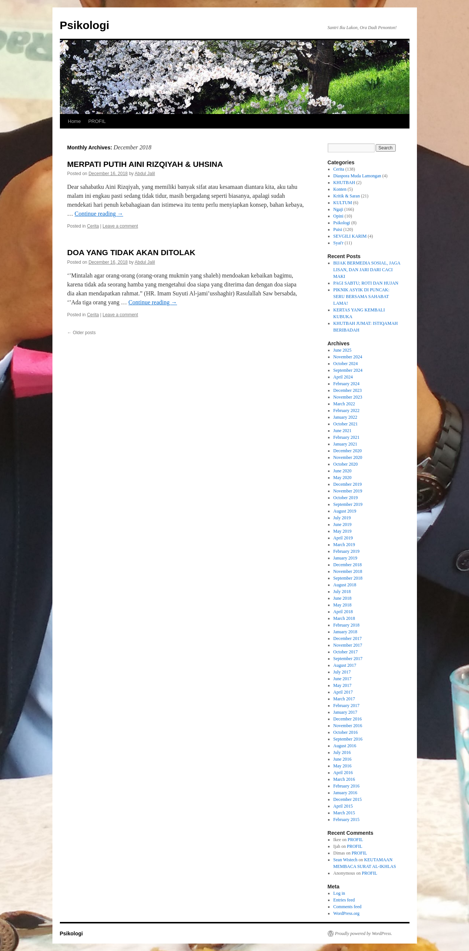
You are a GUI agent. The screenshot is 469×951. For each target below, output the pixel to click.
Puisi (337, 229)
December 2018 (347, 564)
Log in (339, 893)
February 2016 (346, 786)
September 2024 (347, 370)
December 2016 (347, 719)
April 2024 (343, 377)
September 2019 (347, 504)
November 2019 (347, 491)
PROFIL (97, 121)
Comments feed (347, 906)
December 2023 (347, 390)
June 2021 (342, 430)
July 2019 (342, 517)
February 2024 (346, 383)
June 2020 (342, 470)
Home (74, 121)
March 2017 (344, 698)
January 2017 (345, 712)
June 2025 (342, 350)
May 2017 (342, 685)
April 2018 (343, 611)
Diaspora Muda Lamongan (357, 175)
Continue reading (99, 213)
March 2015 (344, 812)
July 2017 (342, 672)
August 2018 (344, 584)
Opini (338, 216)
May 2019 (342, 531)
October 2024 (345, 363)
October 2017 (345, 651)
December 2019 (347, 484)
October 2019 (345, 497)
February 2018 (346, 625)
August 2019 (344, 511)
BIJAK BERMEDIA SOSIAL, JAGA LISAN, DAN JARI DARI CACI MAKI (366, 269)
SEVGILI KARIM (350, 236)
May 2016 (342, 765)
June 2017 (342, 678)
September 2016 (347, 739)
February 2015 (346, 819)
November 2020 (347, 457)
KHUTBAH (344, 182)
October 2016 (345, 732)
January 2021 (345, 444)
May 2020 (342, 477)
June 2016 (342, 759)
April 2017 (343, 692)
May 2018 (342, 605)
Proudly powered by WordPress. (363, 933)
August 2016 (344, 745)
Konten (339, 189)
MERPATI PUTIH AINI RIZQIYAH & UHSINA (145, 164)
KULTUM (342, 202)
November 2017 (347, 645)
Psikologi (84, 25)
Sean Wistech (345, 859)
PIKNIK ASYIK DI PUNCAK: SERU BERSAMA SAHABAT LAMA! (361, 296)
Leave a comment (120, 226)
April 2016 (343, 772)
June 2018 (342, 598)
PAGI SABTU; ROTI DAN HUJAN (365, 283)
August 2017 (344, 665)
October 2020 (345, 464)
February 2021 (346, 437)
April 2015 (343, 806)
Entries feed (344, 900)
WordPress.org (346, 913)
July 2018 (342, 591)
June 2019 (342, 524)
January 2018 (345, 631)
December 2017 (347, 638)
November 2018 (347, 571)
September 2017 (347, 658)
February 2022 (346, 410)
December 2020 (347, 450)
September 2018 (347, 578)
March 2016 (344, 779)
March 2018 (344, 618)
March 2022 (344, 403)
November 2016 (347, 725)
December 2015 (347, 799)
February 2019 (346, 551)
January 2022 (345, 417)
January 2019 (345, 558)
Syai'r (338, 242)
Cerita (93, 226)
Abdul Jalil (145, 173)
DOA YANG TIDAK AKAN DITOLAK (131, 252)
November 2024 (347, 356)
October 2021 (345, 424)
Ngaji (338, 209)
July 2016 (342, 752)
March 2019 (344, 544)
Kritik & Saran (346, 196)
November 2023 (347, 397)
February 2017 (346, 705)
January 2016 (345, 792)
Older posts (81, 332)
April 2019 (343, 538)
